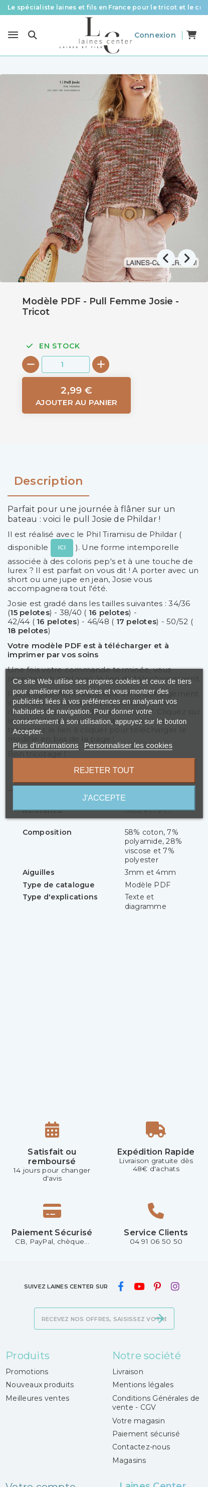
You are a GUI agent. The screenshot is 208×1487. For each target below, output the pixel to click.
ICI (62, 547)
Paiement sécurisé (146, 1433)
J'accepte (104, 798)
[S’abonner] (159, 1319)
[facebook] (121, 1286)
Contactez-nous (141, 1446)
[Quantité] (66, 364)
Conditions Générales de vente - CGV (156, 1403)
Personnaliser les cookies (128, 745)
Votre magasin (138, 1420)
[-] (30, 364)
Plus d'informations (45, 745)
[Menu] (13, 35)
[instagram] (175, 1286)
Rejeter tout (104, 770)
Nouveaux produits (40, 1384)
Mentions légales (143, 1384)
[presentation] (166, 258)
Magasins (129, 1460)
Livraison (127, 1371)
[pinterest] (157, 1286)
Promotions (27, 1371)
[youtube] (139, 1286)
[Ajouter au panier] (76, 395)
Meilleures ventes (37, 1398)
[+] (100, 364)
